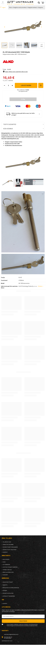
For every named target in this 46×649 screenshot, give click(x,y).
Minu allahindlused (8, 572)
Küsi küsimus (8, 128)
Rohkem (40, 286)
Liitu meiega (6, 607)
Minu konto (6, 556)
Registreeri (6, 559)
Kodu (10, 7)
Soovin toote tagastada (9, 549)
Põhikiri (5, 590)
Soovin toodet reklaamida (10, 547)
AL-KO (9, 69)
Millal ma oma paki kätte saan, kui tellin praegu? (23, 114)
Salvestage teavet (8, 582)
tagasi (3, 7)
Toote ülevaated (9, 124)
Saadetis (5, 585)
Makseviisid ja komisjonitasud (11, 587)
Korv (4, 562)
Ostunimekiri (6, 564)
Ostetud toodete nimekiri (10, 567)
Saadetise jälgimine (8, 544)
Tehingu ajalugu (7, 569)
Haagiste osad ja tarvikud (19, 7)
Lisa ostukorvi (26, 85)
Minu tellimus (7, 538)
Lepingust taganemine (9, 596)
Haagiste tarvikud (32, 7)
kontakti (5, 552)
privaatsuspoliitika (8, 593)
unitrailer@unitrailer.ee (11, 634)
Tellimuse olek (7, 542)
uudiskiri (5, 574)
